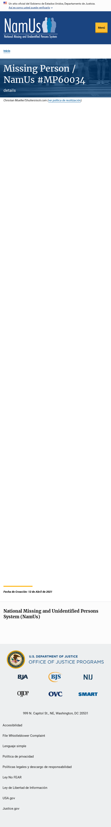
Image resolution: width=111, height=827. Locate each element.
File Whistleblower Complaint (24, 736)
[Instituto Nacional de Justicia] (88, 680)
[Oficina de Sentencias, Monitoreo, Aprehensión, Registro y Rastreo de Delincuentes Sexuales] (88, 696)
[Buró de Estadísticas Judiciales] (55, 683)
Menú (101, 27)
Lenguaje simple (14, 746)
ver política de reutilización (64, 100)
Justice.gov (11, 809)
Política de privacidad (18, 756)
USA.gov (9, 798)
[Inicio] (30, 28)
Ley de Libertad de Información (25, 788)
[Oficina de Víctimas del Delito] (55, 697)
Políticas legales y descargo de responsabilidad (37, 767)
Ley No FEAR (12, 777)
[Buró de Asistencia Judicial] (23, 680)
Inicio (6, 51)
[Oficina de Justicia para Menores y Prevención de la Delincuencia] (23, 697)
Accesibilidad (12, 725)
